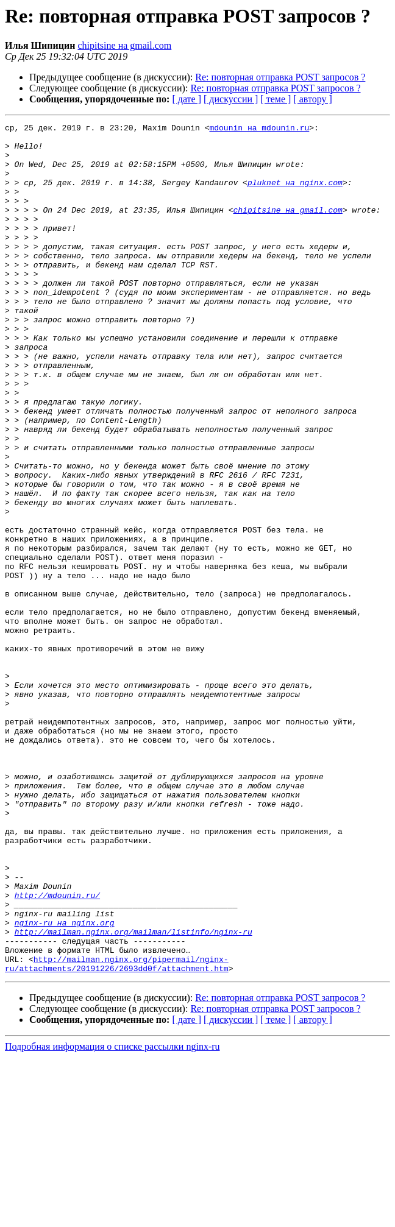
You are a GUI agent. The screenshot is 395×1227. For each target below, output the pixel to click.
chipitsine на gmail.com (124, 45)
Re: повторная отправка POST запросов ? (280, 77)
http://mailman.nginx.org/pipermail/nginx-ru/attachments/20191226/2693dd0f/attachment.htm (117, 1133)
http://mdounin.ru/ (57, 1050)
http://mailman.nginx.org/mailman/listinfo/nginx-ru (133, 1094)
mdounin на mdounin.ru (259, 129)
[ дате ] (186, 99)
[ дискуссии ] (231, 99)
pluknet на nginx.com (295, 194)
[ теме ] (275, 99)
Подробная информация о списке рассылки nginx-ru (112, 1216)
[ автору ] (312, 99)
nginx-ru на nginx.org (65, 1083)
